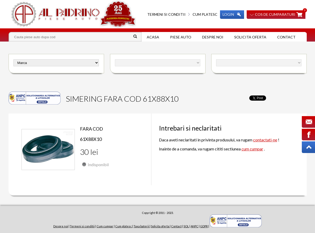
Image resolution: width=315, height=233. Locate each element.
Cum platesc (205, 14)
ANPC (194, 226)
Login (228, 14)
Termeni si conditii (166, 14)
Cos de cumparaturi (275, 14)
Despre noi (212, 37)
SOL (186, 226)
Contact (286, 37)
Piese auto (180, 37)
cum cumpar (252, 148)
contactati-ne (265, 139)
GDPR (204, 226)
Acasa (153, 37)
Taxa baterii (142, 226)
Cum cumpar (105, 226)
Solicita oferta (250, 37)
